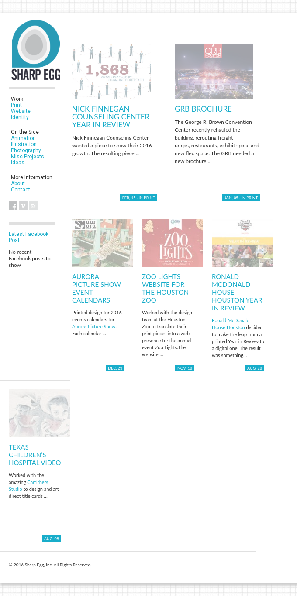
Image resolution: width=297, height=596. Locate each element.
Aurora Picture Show (93, 326)
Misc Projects (27, 156)
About (18, 184)
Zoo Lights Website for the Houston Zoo (165, 288)
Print (16, 105)
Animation (23, 138)
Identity (20, 117)
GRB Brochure (203, 108)
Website (21, 111)
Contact (20, 190)
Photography (26, 150)
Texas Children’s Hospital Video (35, 455)
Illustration (24, 144)
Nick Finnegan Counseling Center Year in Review (110, 116)
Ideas (17, 163)
